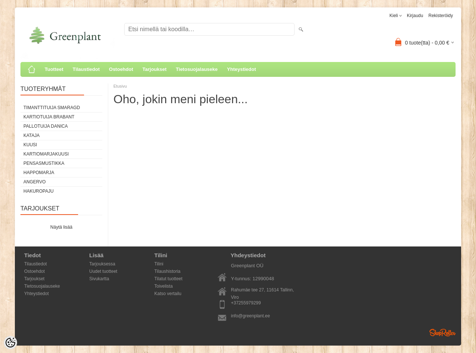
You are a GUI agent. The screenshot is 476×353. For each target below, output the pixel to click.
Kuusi (30, 144)
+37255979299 (246, 302)
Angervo (34, 181)
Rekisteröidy (440, 15)
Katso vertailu (167, 293)
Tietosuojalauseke (197, 69)
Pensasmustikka (43, 163)
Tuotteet (54, 69)
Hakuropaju (38, 191)
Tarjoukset (154, 69)
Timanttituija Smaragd (51, 107)
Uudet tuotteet (103, 271)
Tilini (158, 264)
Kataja (31, 135)
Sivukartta (99, 278)
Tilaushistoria (167, 271)
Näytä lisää (61, 227)
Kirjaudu (415, 15)
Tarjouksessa (102, 264)
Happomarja (38, 172)
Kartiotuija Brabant (48, 117)
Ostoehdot (121, 69)
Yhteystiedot (241, 69)
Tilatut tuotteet (168, 278)
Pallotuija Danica (45, 126)
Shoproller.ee (443, 332)
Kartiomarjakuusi (46, 154)
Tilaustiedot (86, 69)
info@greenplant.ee (250, 315)
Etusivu (120, 86)
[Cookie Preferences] (10, 342)
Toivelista (163, 286)
